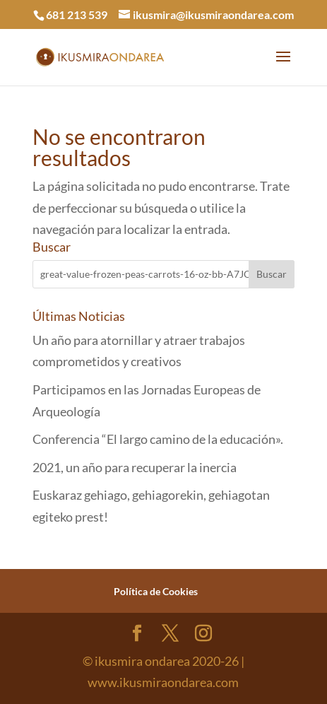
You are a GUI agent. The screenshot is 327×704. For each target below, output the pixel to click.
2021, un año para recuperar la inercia (134, 467)
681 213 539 (76, 14)
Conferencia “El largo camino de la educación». (157, 439)
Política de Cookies (156, 591)
